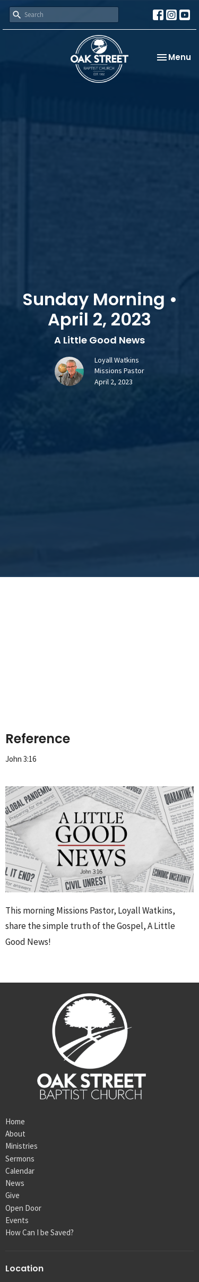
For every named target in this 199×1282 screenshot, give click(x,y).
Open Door (23, 1208)
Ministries (21, 1146)
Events (17, 1220)
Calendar (19, 1171)
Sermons (19, 1159)
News (14, 1183)
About (15, 1134)
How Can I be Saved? (39, 1232)
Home (15, 1121)
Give (12, 1195)
